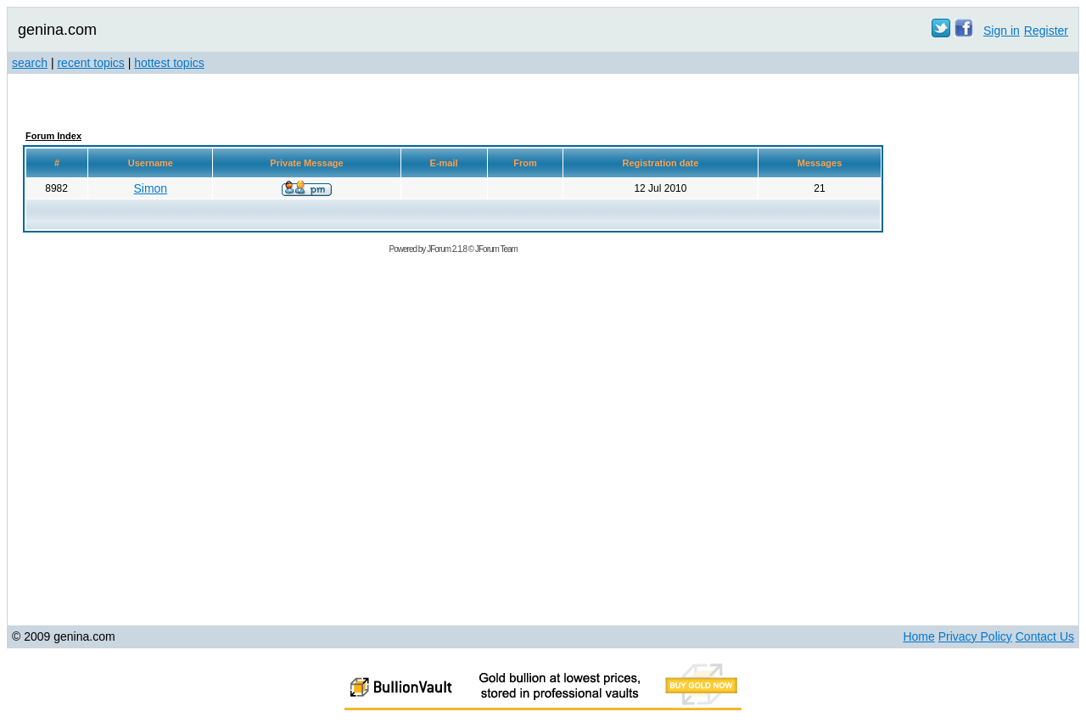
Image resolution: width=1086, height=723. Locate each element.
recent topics (90, 63)
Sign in (1001, 30)
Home (918, 636)
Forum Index (53, 136)
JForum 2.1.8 (447, 249)
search (30, 63)
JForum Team (496, 249)
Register (1046, 30)
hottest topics (169, 63)
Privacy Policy (975, 636)
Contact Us (1045, 636)
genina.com (57, 29)
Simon (150, 188)
